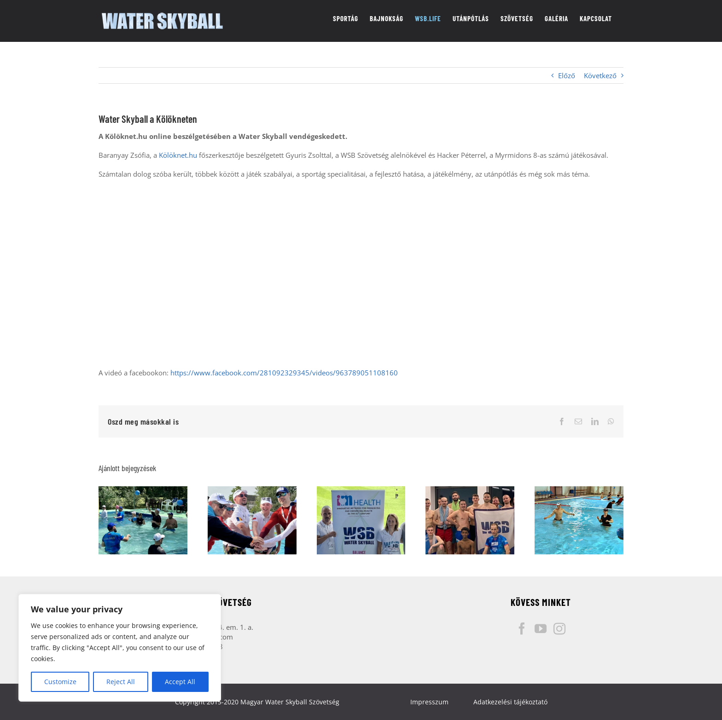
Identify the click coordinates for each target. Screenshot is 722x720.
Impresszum (429, 701)
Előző (566, 75)
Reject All (120, 681)
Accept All (180, 681)
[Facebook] (522, 628)
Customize (60, 681)
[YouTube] (541, 628)
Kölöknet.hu (178, 155)
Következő (600, 75)
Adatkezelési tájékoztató (510, 701)
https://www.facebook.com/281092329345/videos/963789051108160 (284, 372)
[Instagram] (559, 628)
